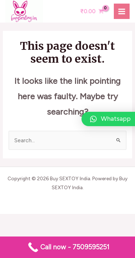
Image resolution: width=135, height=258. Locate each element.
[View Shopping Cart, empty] (92, 11)
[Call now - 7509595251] (67, 247)
